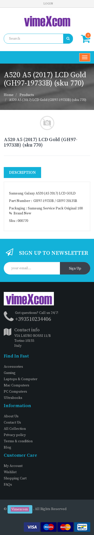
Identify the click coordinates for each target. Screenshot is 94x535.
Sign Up (75, 268)
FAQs (8, 484)
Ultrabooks (13, 398)
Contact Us (12, 422)
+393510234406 (33, 319)
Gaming (10, 373)
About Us (11, 416)
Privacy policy (15, 435)
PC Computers (15, 391)
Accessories (13, 366)
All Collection (15, 429)
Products (27, 95)
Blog (7, 447)
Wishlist (10, 472)
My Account (13, 466)
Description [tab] (22, 172)
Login (48, 3)
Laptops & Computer (20, 379)
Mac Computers (16, 385)
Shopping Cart (15, 478)
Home (9, 95)
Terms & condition (18, 441)
